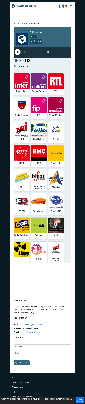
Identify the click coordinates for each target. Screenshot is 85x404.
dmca (14, 378)
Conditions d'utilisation (21, 382)
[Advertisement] (42, 16)
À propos (16, 392)
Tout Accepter (80, 400)
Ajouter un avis (21, 363)
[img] (71, 6)
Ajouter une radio (19, 387)
